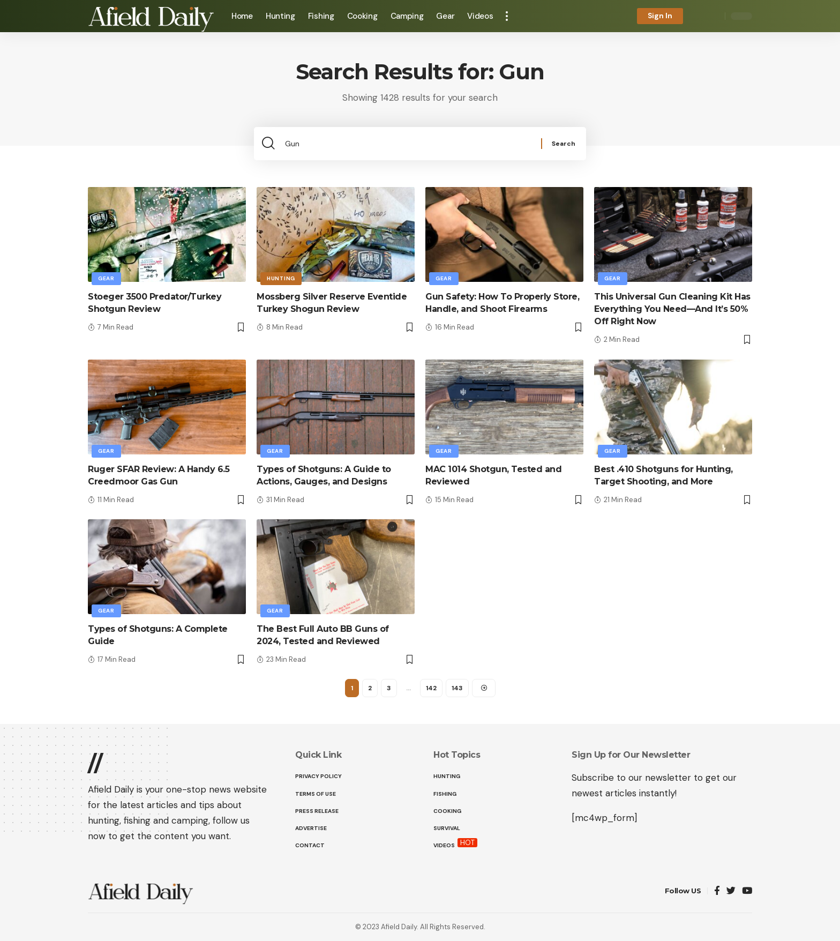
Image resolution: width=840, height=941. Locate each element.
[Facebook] (717, 891)
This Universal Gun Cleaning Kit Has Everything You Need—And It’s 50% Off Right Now (672, 309)
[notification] (698, 16)
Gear (106, 278)
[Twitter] (731, 891)
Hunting (281, 278)
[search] (714, 16)
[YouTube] (747, 891)
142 (431, 688)
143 (457, 688)
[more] (506, 16)
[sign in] (660, 16)
